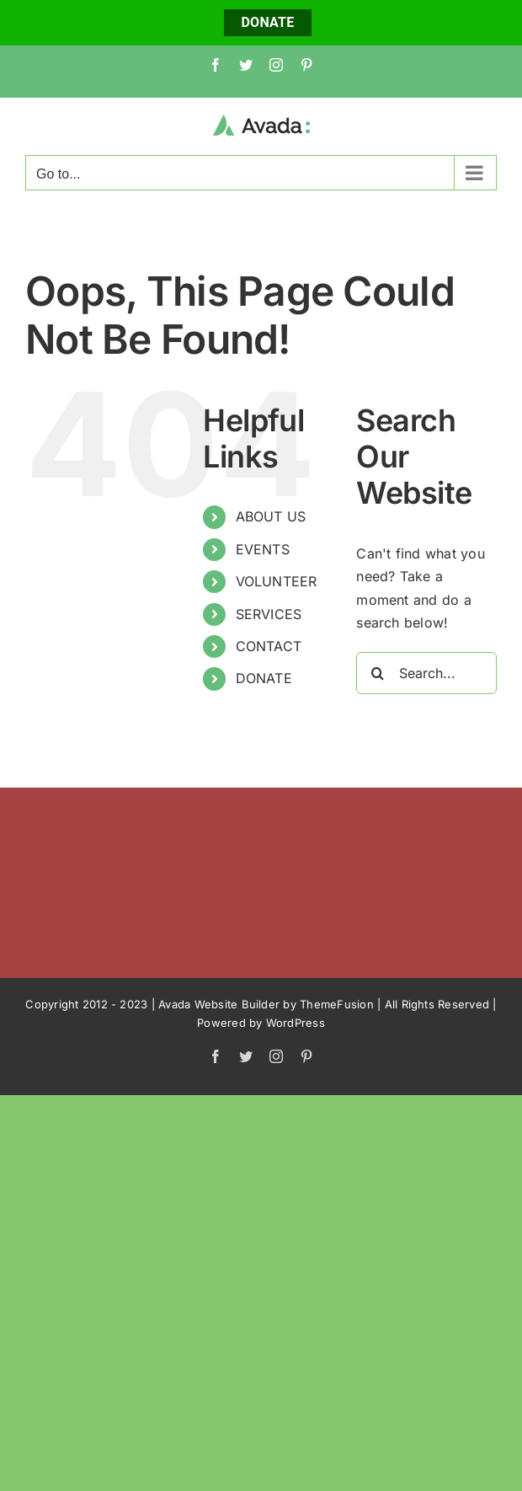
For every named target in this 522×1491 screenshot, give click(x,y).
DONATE (267, 22)
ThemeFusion (337, 1004)
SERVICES (269, 614)
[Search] (377, 673)
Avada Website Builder (219, 1004)
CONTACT (269, 646)
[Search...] (426, 673)
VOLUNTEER (276, 581)
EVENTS (263, 549)
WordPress (295, 1022)
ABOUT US (271, 516)
